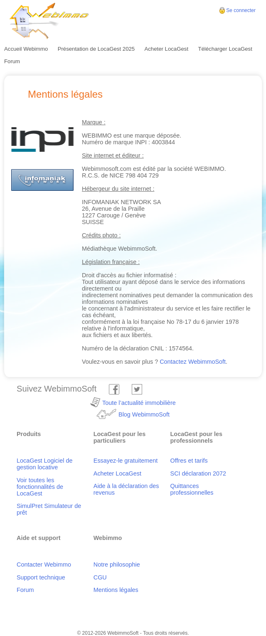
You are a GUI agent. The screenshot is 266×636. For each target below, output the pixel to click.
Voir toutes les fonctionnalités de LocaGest (40, 487)
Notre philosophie (117, 564)
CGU (100, 577)
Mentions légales (116, 590)
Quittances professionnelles (192, 489)
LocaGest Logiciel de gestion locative (44, 464)
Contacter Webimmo (44, 564)
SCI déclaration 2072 (198, 473)
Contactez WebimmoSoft (193, 361)
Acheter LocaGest (166, 49)
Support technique (41, 577)
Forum (12, 61)
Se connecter (241, 10)
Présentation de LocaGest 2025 (96, 49)
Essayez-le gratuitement (126, 460)
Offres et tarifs (189, 460)
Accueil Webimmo (26, 49)
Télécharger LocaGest (225, 49)
